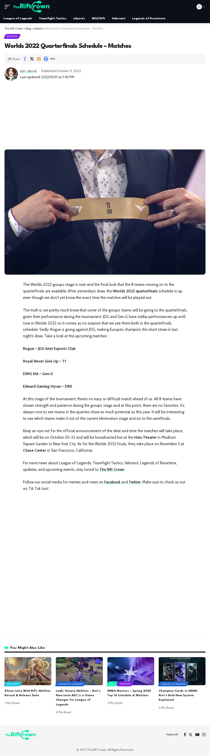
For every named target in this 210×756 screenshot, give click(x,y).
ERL (112, 684)
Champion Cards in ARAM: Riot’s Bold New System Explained (178, 696)
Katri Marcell (29, 71)
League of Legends (71, 684)
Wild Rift (13, 684)
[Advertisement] (105, 116)
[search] (189, 6)
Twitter (135, 482)
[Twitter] (190, 735)
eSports (12, 36)
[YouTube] (197, 735)
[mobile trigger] (8, 6)
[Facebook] (184, 735)
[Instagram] (203, 735)
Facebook (112, 482)
